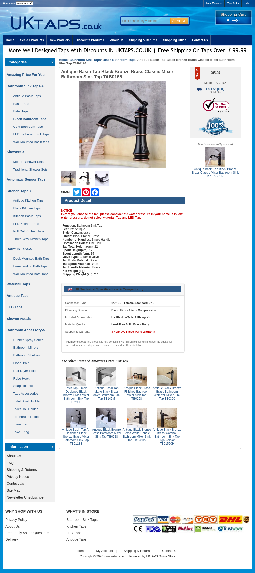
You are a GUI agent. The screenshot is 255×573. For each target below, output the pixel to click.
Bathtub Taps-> (19, 249)
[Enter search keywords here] (145, 21)
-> (25, 86)
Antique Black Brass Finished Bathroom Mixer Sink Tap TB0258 (136, 393)
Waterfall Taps (18, 284)
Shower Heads (19, 319)
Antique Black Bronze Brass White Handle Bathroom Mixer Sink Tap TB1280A (137, 435)
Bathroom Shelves (25, 355)
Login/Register (214, 3)
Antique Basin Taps (25, 96)
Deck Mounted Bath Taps (29, 258)
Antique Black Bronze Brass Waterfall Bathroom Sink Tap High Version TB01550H (167, 436)
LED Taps (15, 307)
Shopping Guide (174, 40)
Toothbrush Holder (25, 417)
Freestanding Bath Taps (29, 266)
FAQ (10, 463)
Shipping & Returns (143, 40)
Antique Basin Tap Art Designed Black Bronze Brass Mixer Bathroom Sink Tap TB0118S (76, 436)
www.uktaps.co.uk (116, 556)
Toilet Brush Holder (25, 401)
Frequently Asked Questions (27, 533)
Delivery (11, 539)
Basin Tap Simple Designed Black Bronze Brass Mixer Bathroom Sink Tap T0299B (76, 395)
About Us (116, 40)
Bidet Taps (19, 111)
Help (246, 3)
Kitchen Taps (76, 526)
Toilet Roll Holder (24, 409)
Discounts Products (90, 40)
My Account (104, 551)
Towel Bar (18, 424)
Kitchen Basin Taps (25, 216)
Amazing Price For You (26, 75)
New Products (60, 40)
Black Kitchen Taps (25, 208)
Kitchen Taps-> (19, 191)
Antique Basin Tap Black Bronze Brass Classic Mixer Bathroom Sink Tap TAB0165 (215, 172)
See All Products (32, 40)
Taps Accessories (24, 393)
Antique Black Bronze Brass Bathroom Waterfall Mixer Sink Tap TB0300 (167, 393)
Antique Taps (18, 296)
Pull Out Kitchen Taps (27, 231)
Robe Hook (20, 378)
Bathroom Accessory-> (26, 330)
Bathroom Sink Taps (85, 60)
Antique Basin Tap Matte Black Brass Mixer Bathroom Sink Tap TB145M (106, 393)
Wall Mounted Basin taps (29, 142)
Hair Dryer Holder (24, 371)
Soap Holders (21, 386)
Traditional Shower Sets (29, 169)
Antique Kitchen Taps (27, 200)
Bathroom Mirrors (24, 347)
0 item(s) (233, 20)
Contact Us (200, 40)
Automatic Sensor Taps (26, 179)
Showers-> (15, 152)
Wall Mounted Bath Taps (29, 274)
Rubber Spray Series (26, 340)
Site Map (13, 490)
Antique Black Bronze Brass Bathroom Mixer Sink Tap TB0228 (106, 433)
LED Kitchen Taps (24, 224)
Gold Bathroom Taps (26, 126)
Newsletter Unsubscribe (25, 497)
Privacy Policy (16, 520)
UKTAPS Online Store (160, 556)
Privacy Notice (18, 477)
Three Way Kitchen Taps (29, 239)
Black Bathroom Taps (119, 60)
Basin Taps (19, 104)
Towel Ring (19, 432)
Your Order (233, 3)
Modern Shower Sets (27, 162)
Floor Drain (19, 363)
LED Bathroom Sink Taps (29, 134)
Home (10, 40)
